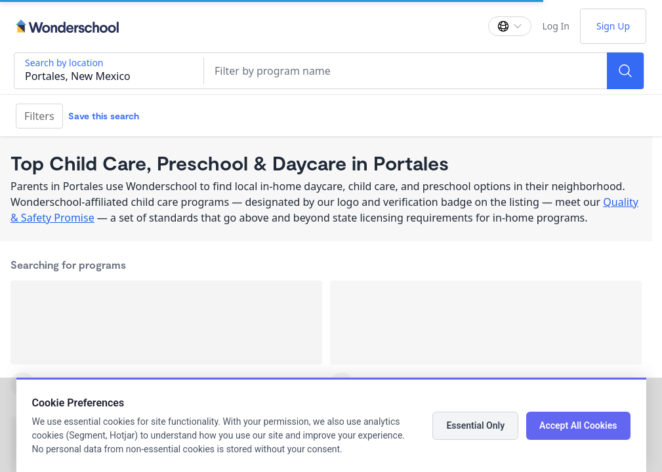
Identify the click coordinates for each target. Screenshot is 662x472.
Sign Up (613, 26)
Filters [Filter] (39, 116)
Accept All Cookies (578, 425)
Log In (555, 26)
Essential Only (475, 425)
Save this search (103, 115)
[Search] (625, 70)
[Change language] (509, 26)
